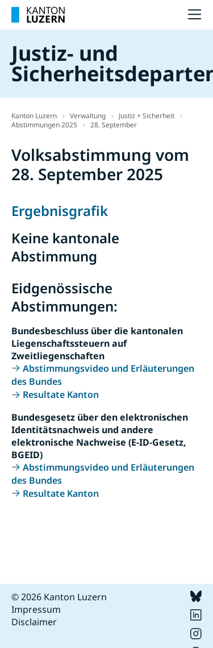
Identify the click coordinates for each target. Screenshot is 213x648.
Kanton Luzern (34, 116)
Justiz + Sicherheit (146, 116)
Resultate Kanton (61, 394)
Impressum (36, 609)
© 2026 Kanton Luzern (59, 597)
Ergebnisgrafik (59, 210)
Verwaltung (88, 116)
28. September (113, 125)
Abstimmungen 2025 (44, 125)
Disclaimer (34, 622)
